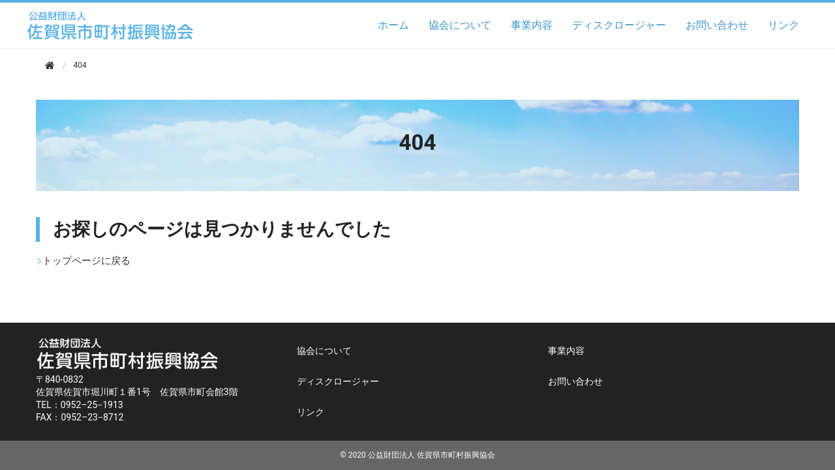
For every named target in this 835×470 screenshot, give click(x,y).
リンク (783, 25)
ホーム (393, 25)
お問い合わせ (717, 25)
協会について (460, 25)
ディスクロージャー (619, 25)
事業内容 (532, 25)
